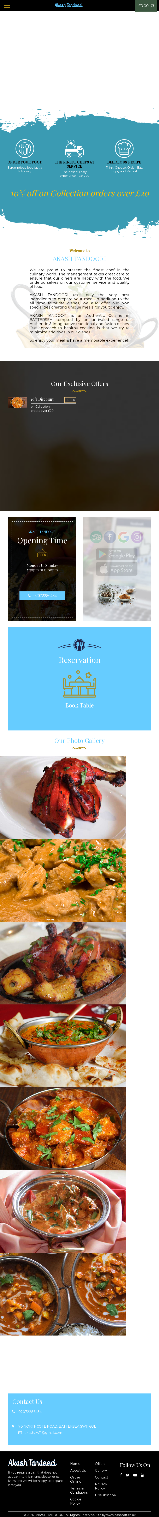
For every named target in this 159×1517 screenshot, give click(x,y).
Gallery (101, 1471)
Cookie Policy (75, 1501)
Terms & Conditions (79, 1490)
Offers (100, 1464)
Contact (101, 1477)
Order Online (75, 1479)
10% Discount (42, 399)
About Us (78, 1471)
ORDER (70, 399)
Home (75, 1464)
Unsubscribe (105, 1495)
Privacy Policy (101, 1486)
